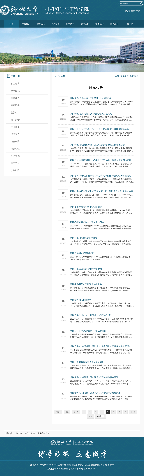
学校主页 (132, 11)
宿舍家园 (15, 141)
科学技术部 (30, 433)
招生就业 (114, 24)
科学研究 (70, 24)
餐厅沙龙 (15, 91)
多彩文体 (15, 156)
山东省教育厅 (43, 433)
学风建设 (15, 98)
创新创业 (15, 112)
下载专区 (129, 24)
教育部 (19, 433)
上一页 (76, 412)
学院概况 (26, 24)
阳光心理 (15, 148)
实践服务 (15, 105)
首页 (11, 24)
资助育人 (15, 134)
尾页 (90, 416)
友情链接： (9, 433)
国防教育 (15, 163)
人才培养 (55, 24)
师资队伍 (41, 24)
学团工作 (99, 24)
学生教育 (15, 83)
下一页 (133, 412)
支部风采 (15, 127)
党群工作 (85, 24)
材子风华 (15, 120)
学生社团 (15, 170)
